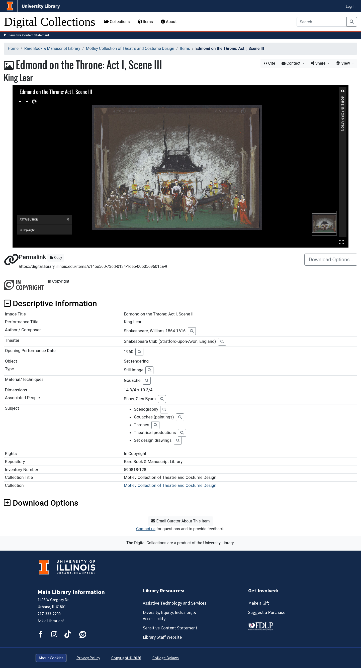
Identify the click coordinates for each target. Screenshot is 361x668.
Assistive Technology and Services (174, 603)
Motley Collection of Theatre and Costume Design (130, 48)
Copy (56, 258)
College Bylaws (165, 658)
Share (319, 63)
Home (13, 48)
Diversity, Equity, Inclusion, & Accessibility (169, 615)
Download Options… (331, 260)
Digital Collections (49, 21)
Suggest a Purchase (266, 612)
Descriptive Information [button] (50, 303)
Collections (117, 21)
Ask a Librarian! (51, 621)
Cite (269, 63)
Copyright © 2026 (126, 658)
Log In (350, 7)
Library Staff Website (162, 637)
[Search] (322, 22)
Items (145, 21)
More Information (342, 97)
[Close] (67, 219)
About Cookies (51, 658)
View (343, 63)
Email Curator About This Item (180, 521)
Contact (292, 63)
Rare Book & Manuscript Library (52, 48)
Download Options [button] (41, 503)
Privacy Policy (88, 658)
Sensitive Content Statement (29, 35)
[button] (342, 90)
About (169, 21)
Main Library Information (71, 592)
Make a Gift (258, 603)
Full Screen (341, 242)
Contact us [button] (145, 528)
